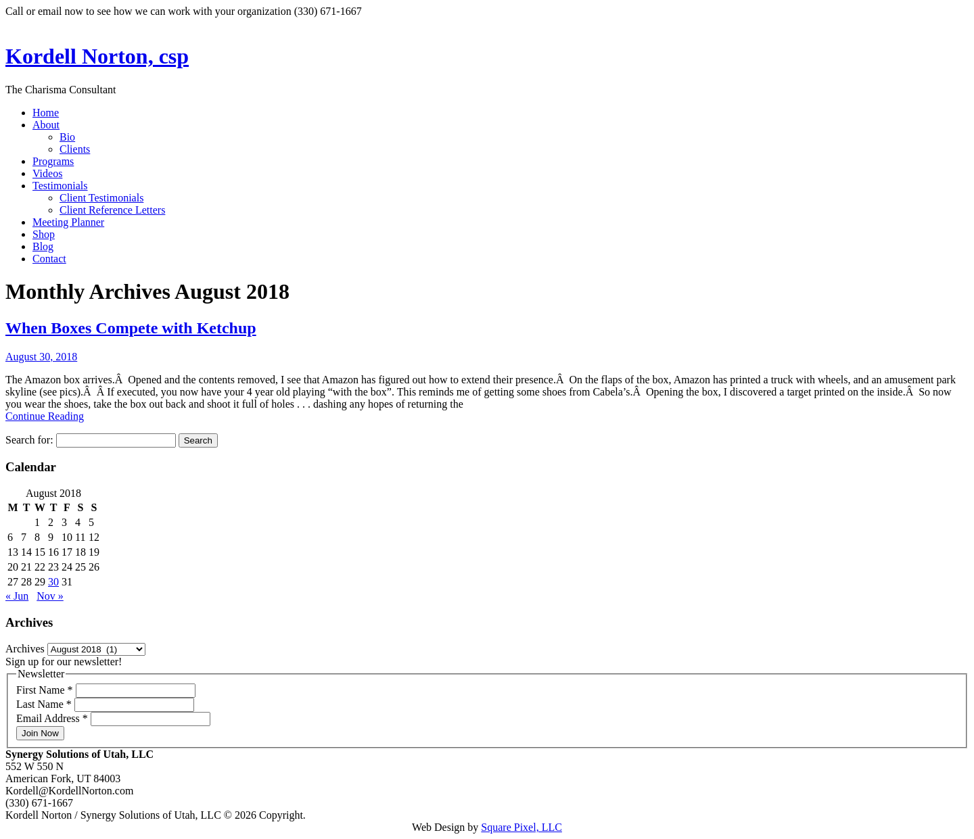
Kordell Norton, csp (97, 56)
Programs (53, 161)
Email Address (53, 718)
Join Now (40, 733)
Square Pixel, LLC (521, 827)
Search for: (29, 440)
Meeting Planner (68, 222)
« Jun (16, 596)
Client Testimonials (101, 197)
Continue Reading (44, 416)
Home (45, 112)
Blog (42, 246)
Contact (49, 258)
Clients (75, 149)
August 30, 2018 (41, 356)
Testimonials (60, 185)
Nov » (50, 596)
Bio (67, 137)
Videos (47, 173)
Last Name (45, 704)
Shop (43, 234)
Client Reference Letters (112, 210)
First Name (46, 690)
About (46, 124)
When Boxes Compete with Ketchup (130, 328)
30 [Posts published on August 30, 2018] (53, 582)
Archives (25, 648)
